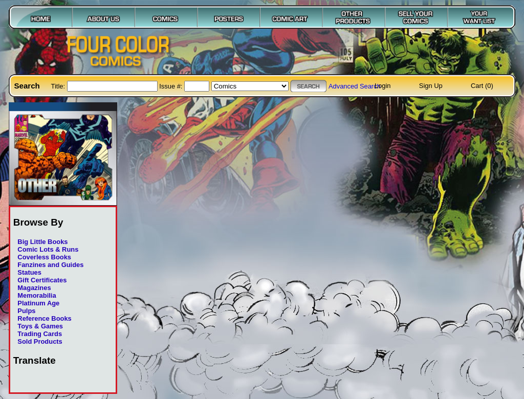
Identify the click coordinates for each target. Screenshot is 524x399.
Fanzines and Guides (50, 265)
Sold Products (39, 341)
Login (383, 86)
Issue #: (171, 86)
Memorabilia (36, 295)
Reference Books (44, 318)
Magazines (34, 288)
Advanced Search (355, 86)
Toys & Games (40, 326)
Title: (59, 86)
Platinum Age (38, 303)
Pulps (26, 311)
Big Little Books (42, 242)
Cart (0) (482, 86)
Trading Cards (39, 334)
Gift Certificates (42, 280)
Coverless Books (44, 257)
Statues (29, 272)
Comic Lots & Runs (47, 249)
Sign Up (431, 86)
